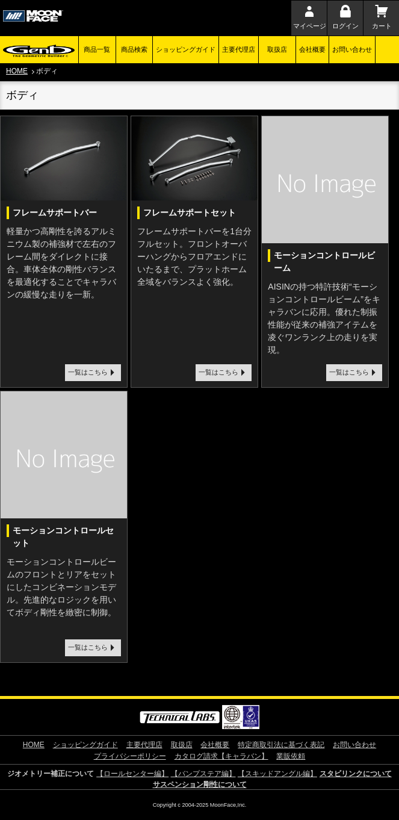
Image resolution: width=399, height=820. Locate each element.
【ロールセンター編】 (132, 773)
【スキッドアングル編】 (277, 773)
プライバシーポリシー (130, 756)
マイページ (309, 26)
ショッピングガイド (185, 49)
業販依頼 (290, 756)
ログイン (345, 26)
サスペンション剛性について (200, 784)
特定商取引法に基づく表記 (281, 745)
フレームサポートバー (55, 212)
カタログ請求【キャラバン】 (221, 756)
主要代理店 (238, 49)
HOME (17, 71)
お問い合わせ (352, 49)
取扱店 (277, 49)
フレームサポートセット (189, 212)
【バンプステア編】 (203, 773)
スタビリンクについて (356, 773)
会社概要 (312, 49)
